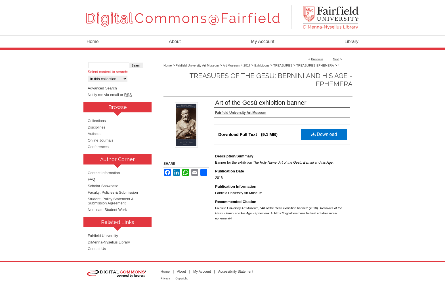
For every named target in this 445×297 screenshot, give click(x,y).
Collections (97, 121)
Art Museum (231, 65)
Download (324, 134)
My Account (202, 272)
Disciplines (96, 127)
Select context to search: (108, 72)
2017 (247, 65)
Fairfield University (103, 236)
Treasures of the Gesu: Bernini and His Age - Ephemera (270, 80)
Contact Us (97, 249)
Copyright (181, 278)
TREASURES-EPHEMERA (315, 65)
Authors (94, 134)
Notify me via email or (110, 95)
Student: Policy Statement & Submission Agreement (111, 201)
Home (167, 65)
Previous (317, 59)
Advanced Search (102, 88)
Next (336, 59)
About (181, 272)
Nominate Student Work (107, 210)
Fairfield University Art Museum (197, 65)
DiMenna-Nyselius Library (109, 242)
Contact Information (104, 173)
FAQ (91, 179)
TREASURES (282, 65)
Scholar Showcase (103, 186)
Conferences (98, 147)
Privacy (165, 278)
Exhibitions (261, 65)
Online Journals (100, 140)
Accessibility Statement (235, 272)
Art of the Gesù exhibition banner (261, 102)
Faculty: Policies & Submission (113, 192)
